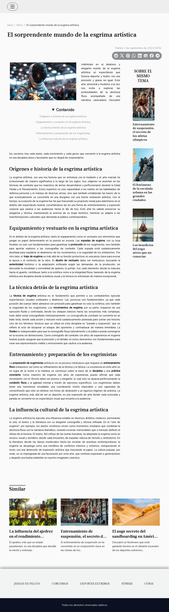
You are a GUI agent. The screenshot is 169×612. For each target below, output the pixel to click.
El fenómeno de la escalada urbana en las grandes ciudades (143, 192)
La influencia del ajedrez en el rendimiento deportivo (31, 536)
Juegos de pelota (27, 584)
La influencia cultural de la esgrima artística (63, 139)
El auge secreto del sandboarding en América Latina (135, 536)
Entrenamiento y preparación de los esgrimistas (63, 133)
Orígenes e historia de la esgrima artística (63, 116)
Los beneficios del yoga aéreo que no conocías (143, 250)
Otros (19, 25)
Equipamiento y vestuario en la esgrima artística (63, 122)
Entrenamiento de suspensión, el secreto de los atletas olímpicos (143, 132)
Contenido (65, 109)
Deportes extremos (95, 584)
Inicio (10, 25)
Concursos (60, 584)
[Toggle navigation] (12, 7)
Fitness (127, 584)
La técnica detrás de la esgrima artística (63, 127)
